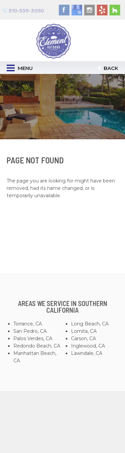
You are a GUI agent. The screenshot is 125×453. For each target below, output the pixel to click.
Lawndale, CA (86, 353)
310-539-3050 (24, 10)
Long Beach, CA (90, 324)
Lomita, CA (84, 331)
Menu (20, 68)
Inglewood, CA (88, 346)
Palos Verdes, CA (32, 338)
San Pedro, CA (30, 331)
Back (108, 68)
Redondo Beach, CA (36, 346)
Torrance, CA (27, 324)
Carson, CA (83, 338)
